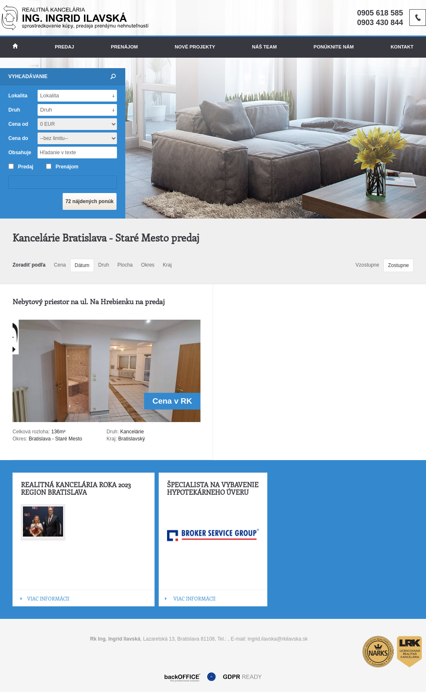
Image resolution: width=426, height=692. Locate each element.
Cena (60, 265)
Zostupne (398, 265)
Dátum (82, 265)
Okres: (20, 439)
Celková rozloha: (32, 432)
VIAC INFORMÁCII (48, 598)
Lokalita (17, 96)
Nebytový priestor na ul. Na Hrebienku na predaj (89, 301)
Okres (148, 265)
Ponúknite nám (334, 46)
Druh (103, 265)
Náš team (264, 46)
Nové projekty (195, 46)
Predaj (64, 46)
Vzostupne (367, 265)
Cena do (18, 138)
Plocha (125, 265)
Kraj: (111, 439)
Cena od (18, 124)
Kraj (167, 265)
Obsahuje (19, 152)
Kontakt (401, 46)
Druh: (112, 432)
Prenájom (124, 46)
